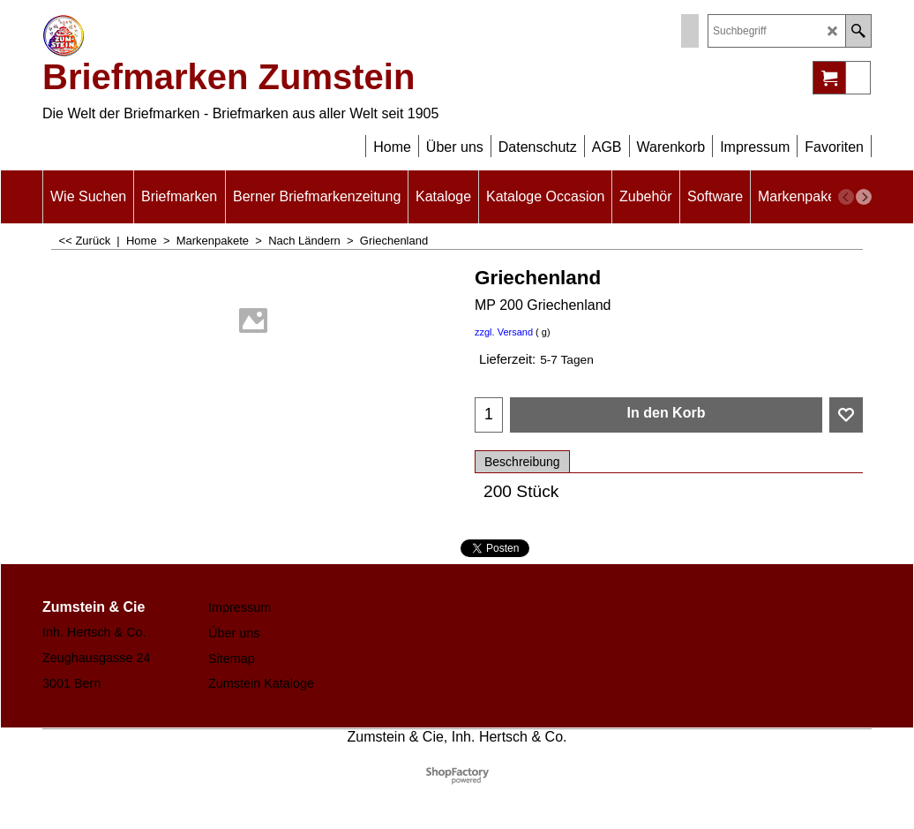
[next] (864, 197)
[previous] (846, 197)
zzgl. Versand (504, 332)
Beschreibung (522, 462)
